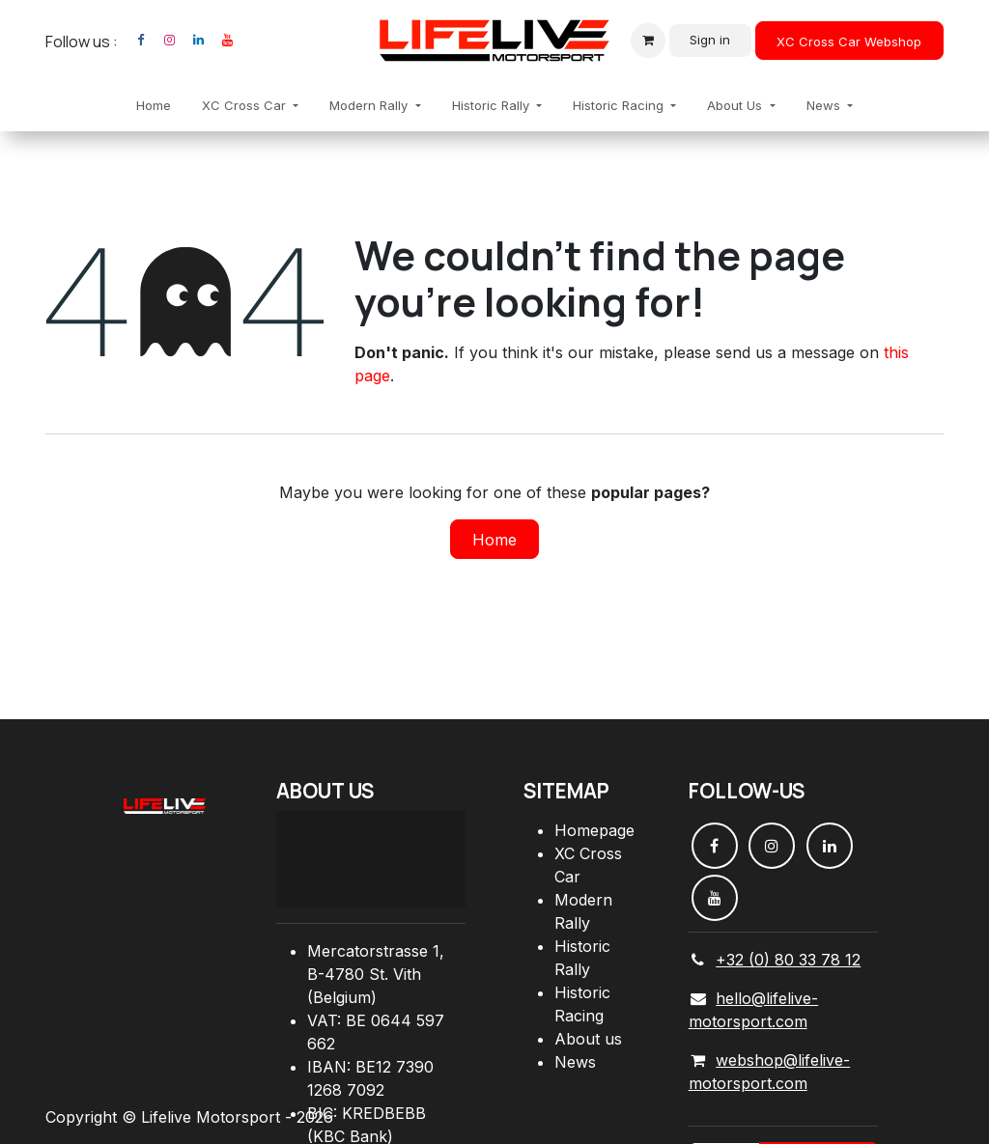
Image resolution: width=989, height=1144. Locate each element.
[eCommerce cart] (648, 40)
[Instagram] (169, 40)
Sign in (710, 39)
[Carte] (371, 859)
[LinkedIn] (198, 40)
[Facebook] (140, 40)
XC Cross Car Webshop (849, 41)
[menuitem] (153, 106)
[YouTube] (227, 40)
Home (494, 539)
